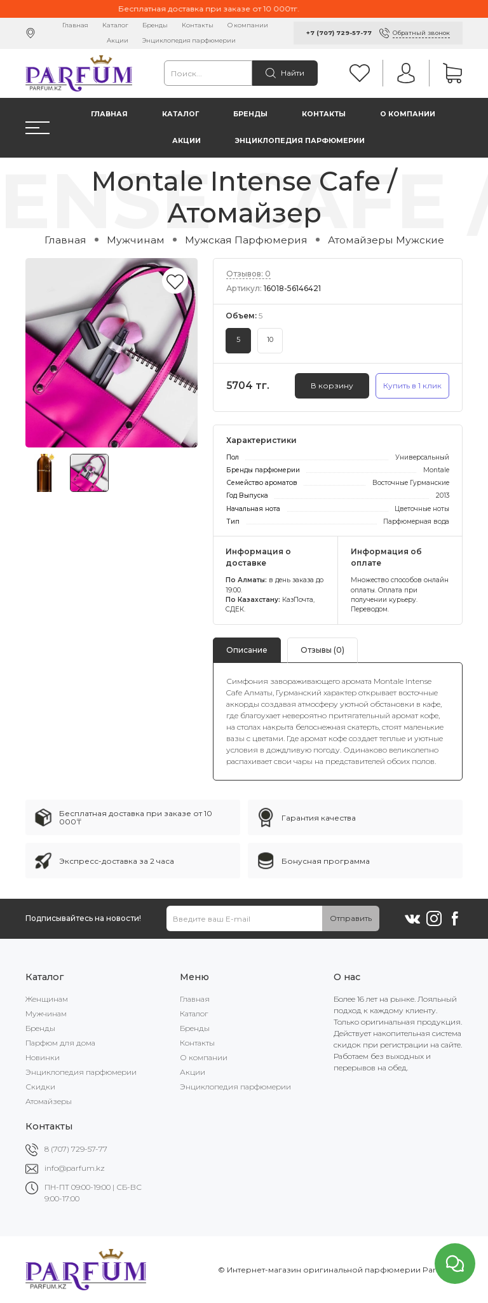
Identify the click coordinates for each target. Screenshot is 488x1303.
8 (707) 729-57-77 (75, 1149)
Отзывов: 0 (248, 273)
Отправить (351, 918)
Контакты (198, 25)
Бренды (155, 25)
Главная (75, 25)
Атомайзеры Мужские (386, 240)
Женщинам (46, 999)
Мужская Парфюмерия (246, 240)
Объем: (244, 315)
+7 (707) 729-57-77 (339, 32)
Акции (117, 40)
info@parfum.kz (74, 1168)
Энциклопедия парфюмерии (189, 40)
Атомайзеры (48, 1101)
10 (270, 340)
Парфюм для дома (60, 1042)
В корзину (332, 385)
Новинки (42, 1057)
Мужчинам (136, 240)
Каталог (115, 25)
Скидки (40, 1086)
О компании (247, 25)
